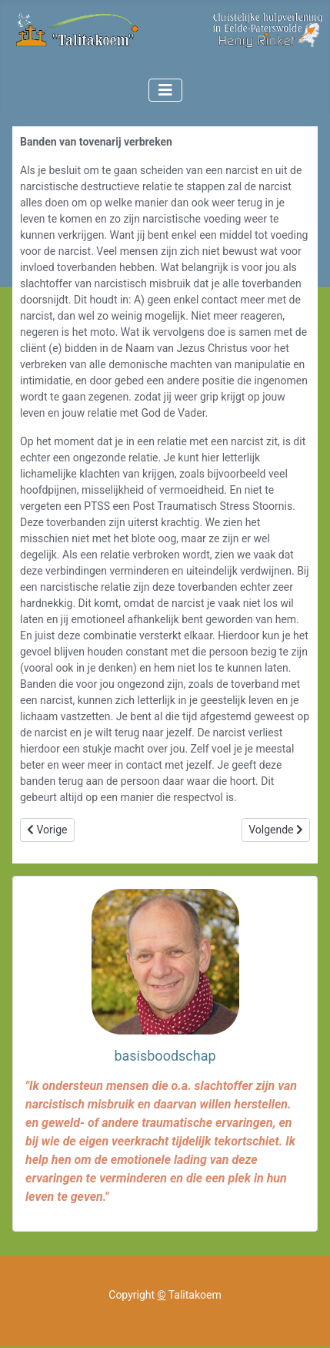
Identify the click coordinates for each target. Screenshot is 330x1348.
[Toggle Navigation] (165, 90)
